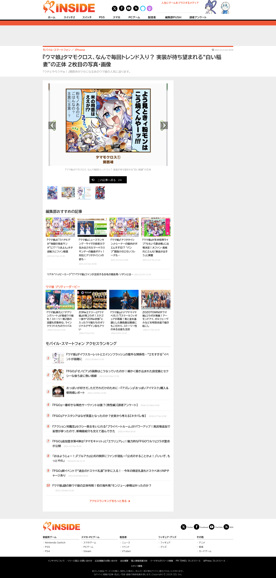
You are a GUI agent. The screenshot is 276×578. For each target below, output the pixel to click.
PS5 (102, 17)
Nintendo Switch (55, 542)
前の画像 (52, 125)
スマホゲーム (89, 542)
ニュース (126, 542)
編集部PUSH (173, 17)
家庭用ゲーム (49, 537)
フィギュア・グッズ (167, 537)
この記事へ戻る (109, 179)
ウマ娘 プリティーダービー (63, 286)
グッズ (163, 547)
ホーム (51, 17)
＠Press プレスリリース (214, 561)
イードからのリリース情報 (161, 561)
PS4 (47, 551)
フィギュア (165, 542)
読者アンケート (198, 17)
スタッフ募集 (136, 566)
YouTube (219, 527)
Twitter (190, 527)
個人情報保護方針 (139, 561)
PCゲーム (134, 17)
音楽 (201, 547)
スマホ (116, 17)
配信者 (152, 17)
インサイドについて (56, 561)
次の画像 (164, 125)
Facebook (204, 527)
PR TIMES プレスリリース (188, 561)
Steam (87, 551)
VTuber (126, 551)
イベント (126, 547)
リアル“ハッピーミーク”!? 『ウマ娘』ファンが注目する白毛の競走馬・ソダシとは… (99, 274)
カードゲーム (205, 551)
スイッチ (87, 17)
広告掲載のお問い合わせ (106, 561)
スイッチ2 (69, 17)
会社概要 (124, 561)
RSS (231, 527)
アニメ (202, 542)
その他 (200, 537)
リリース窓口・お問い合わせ (80, 561)
